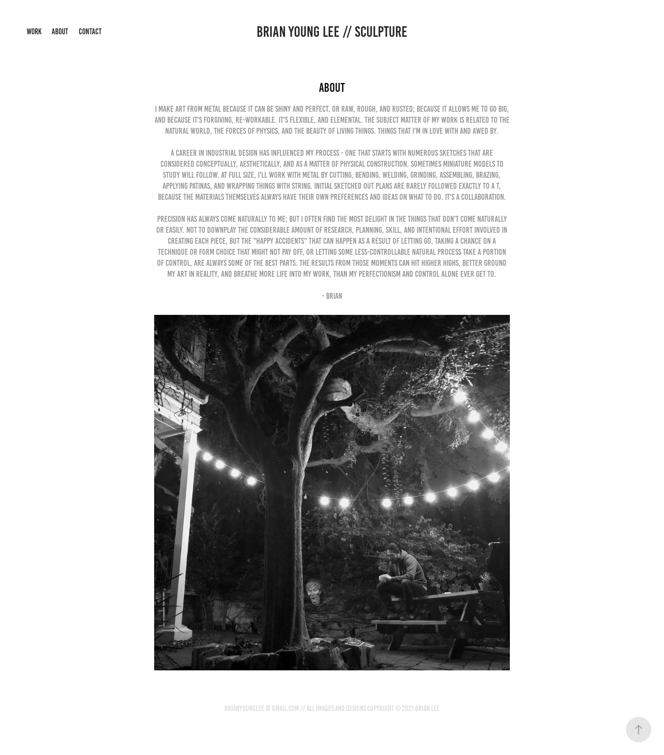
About (60, 31)
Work (34, 31)
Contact (90, 31)
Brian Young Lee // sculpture (332, 32)
